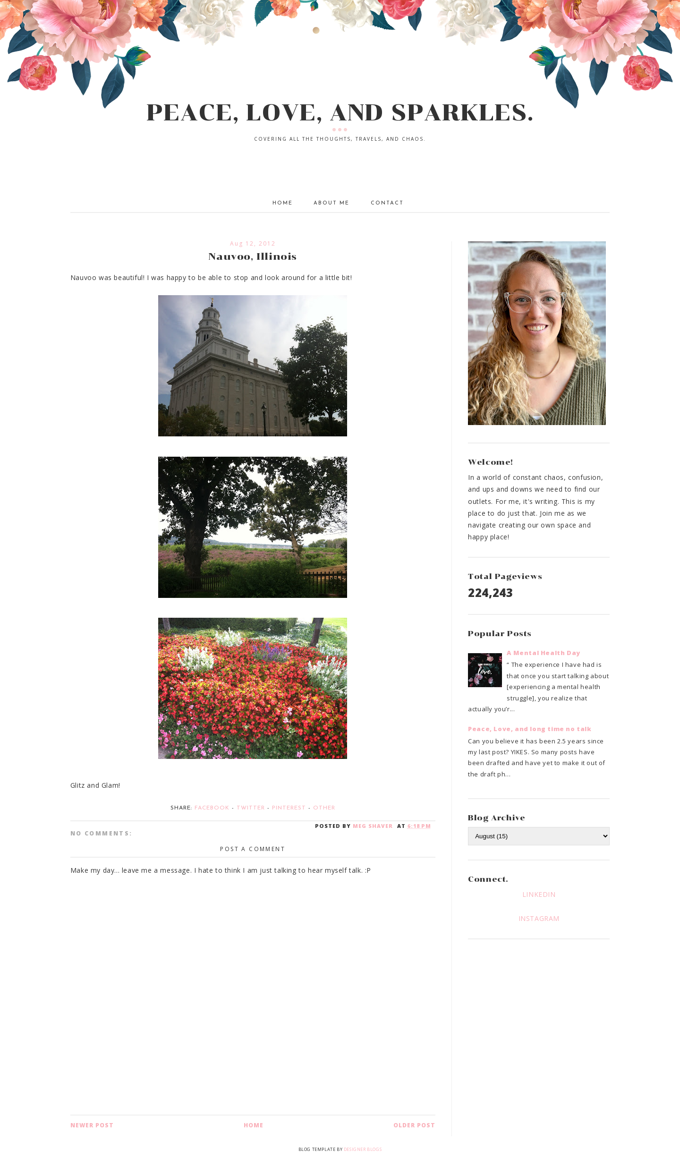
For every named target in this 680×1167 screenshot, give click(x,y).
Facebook (212, 808)
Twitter (251, 808)
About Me (331, 203)
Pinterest (289, 808)
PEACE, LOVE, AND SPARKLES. (340, 112)
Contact (387, 203)
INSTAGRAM (539, 918)
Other (324, 808)
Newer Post (92, 1125)
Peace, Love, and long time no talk (529, 728)
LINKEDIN (539, 894)
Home (282, 203)
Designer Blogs (363, 1149)
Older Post (414, 1125)
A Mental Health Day (543, 652)
